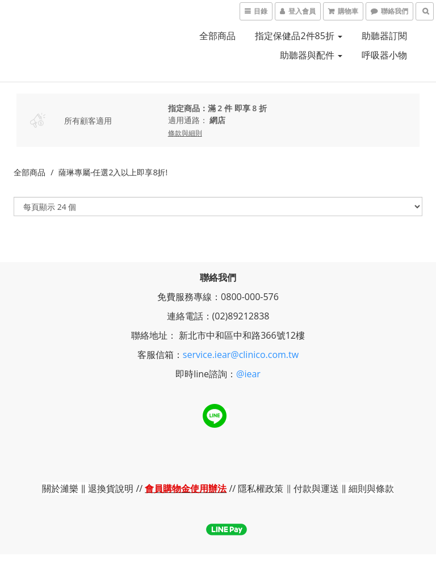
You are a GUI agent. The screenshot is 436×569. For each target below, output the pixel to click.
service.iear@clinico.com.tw (241, 354)
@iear (248, 374)
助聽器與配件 (311, 55)
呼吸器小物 (384, 55)
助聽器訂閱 (384, 35)
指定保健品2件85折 (298, 35)
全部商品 (217, 35)
